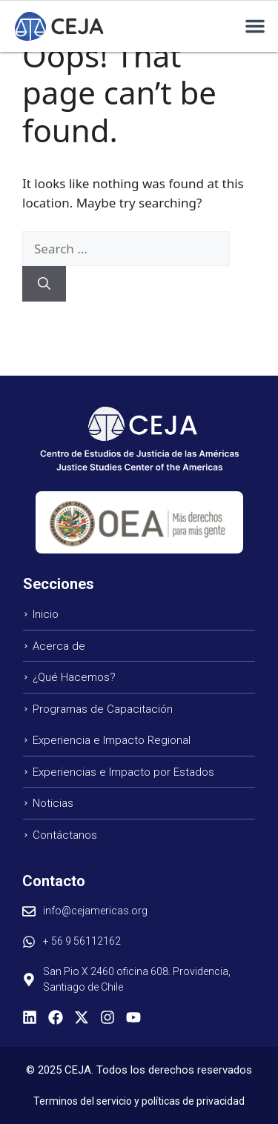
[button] (255, 25)
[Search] (44, 284)
